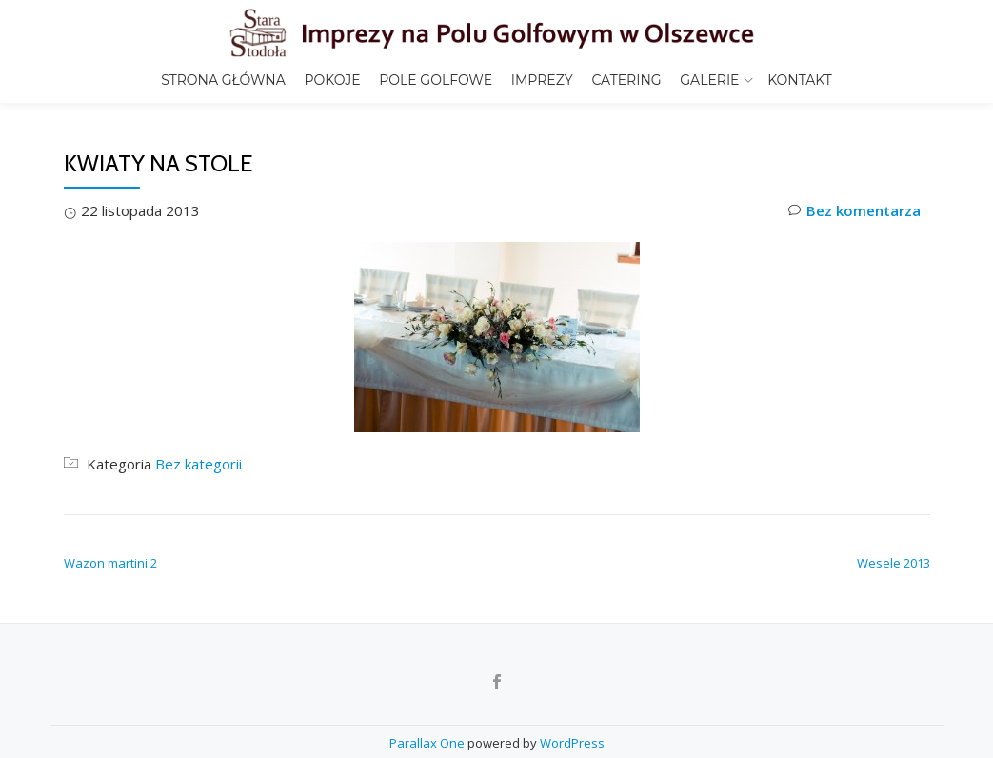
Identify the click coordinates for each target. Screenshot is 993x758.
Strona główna (223, 80)
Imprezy (542, 80)
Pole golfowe (435, 80)
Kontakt (799, 80)
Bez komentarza (854, 251)
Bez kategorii (198, 503)
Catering (626, 80)
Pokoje (332, 80)
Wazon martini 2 (110, 602)
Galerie (709, 80)
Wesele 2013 (893, 602)
